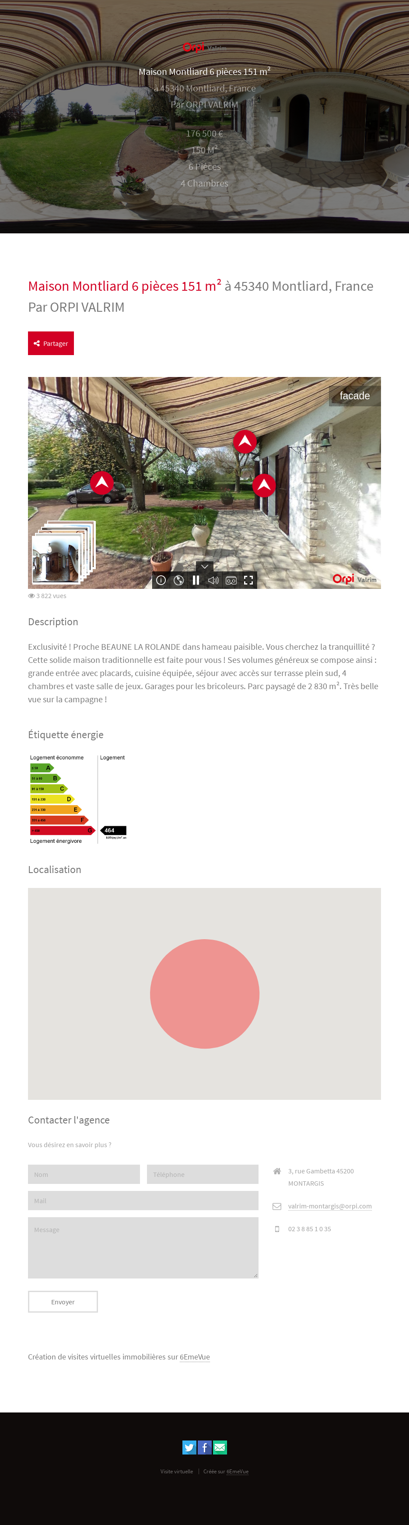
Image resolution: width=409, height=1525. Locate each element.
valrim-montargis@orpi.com (330, 1205)
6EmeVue (195, 1357)
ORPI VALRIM (212, 104)
